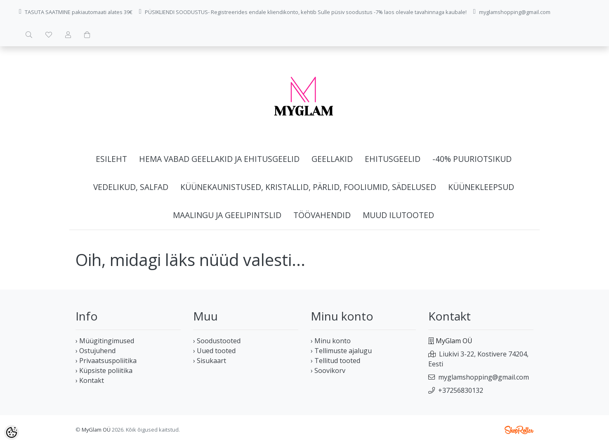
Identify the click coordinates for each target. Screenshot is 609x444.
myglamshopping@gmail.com (483, 377)
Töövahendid (322, 215)
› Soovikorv (328, 370)
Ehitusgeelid (392, 158)
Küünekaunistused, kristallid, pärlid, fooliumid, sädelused (308, 186)
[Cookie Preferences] (11, 432)
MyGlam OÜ (96, 429)
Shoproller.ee (519, 430)
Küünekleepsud (481, 186)
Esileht (111, 158)
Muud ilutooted (398, 215)
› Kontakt (90, 380)
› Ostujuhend (96, 350)
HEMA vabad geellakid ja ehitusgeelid (219, 158)
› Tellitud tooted (335, 360)
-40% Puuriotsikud (472, 158)
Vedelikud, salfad (130, 186)
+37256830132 (460, 390)
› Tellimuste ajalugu (341, 350)
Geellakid (332, 158)
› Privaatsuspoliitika (106, 360)
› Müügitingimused (105, 340)
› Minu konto (331, 340)
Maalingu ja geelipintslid (227, 215)
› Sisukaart (209, 360)
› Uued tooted (214, 350)
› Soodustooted (217, 340)
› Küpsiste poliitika (104, 370)
